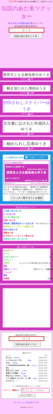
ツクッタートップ (19, 404)
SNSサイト (8, 252)
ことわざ (7, 274)
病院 (5, 267)
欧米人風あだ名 (10, 231)
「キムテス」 (17, 359)
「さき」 (35, 380)
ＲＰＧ (6, 255)
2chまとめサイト (11, 258)
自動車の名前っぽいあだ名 (15, 240)
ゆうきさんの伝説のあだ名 (20, 23)
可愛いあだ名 (9, 222)
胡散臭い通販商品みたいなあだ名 (18, 225)
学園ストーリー (10, 271)
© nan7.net (29, 409)
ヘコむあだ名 (9, 216)
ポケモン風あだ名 (11, 219)
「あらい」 (25, 377)
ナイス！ (25, 79)
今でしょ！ (8, 261)
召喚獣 (6, 280)
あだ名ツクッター (33, 404)
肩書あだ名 (8, 234)
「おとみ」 (23, 375)
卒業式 (6, 264)
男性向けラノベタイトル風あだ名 (18, 228)
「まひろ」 (15, 364)
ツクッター (13, 1)
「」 (12, 369)
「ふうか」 (24, 372)
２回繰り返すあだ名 (12, 212)
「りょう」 (34, 367)
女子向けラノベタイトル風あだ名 (18, 237)
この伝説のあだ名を (26, 157)
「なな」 (29, 362)
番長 (5, 277)
